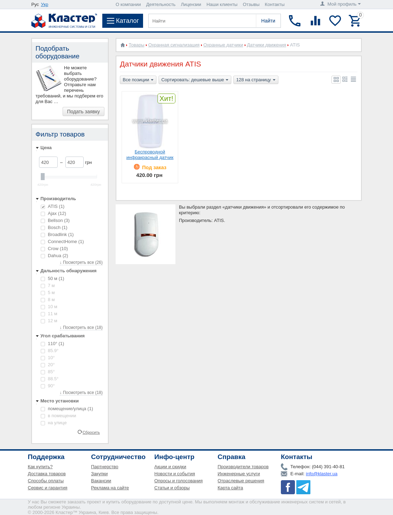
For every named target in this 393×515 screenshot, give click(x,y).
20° (48, 364)
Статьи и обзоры (172, 487)
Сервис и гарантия (47, 487)
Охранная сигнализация (174, 44)
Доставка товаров (47, 473)
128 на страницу (256, 80)
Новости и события (174, 473)
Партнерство (104, 466)
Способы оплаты (46, 480)
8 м (48, 299)
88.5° (50, 378)
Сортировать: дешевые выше (194, 80)
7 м (48, 285)
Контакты (274, 4)
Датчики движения (266, 44)
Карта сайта (230, 487)
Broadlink (57, 234)
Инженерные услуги (239, 473)
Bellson (55, 220)
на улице (54, 422)
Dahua (54, 255)
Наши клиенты (221, 4)
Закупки (99, 473)
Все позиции (138, 80)
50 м (52, 278)
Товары (136, 44)
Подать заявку (83, 111)
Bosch (54, 227)
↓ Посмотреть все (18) (81, 327)
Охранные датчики (223, 44)
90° (48, 385)
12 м (49, 320)
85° (48, 371)
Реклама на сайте (110, 487)
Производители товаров (243, 466)
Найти (268, 21)
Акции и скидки (170, 466)
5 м (48, 292)
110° (52, 343)
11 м (49, 313)
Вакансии (101, 480)
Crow (54, 248)
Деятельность (161, 4)
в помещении (58, 415)
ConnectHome (62, 241)
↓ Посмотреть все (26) (81, 262)
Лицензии (191, 4)
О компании (128, 4)
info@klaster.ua (321, 473)
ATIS (52, 206)
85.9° (50, 350)
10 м (49, 306)
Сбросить (91, 432)
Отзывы (251, 4)
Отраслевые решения (241, 480)
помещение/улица (67, 408)
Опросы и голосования (178, 480)
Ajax (53, 213)
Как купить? (40, 466)
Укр (45, 4)
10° (48, 357)
